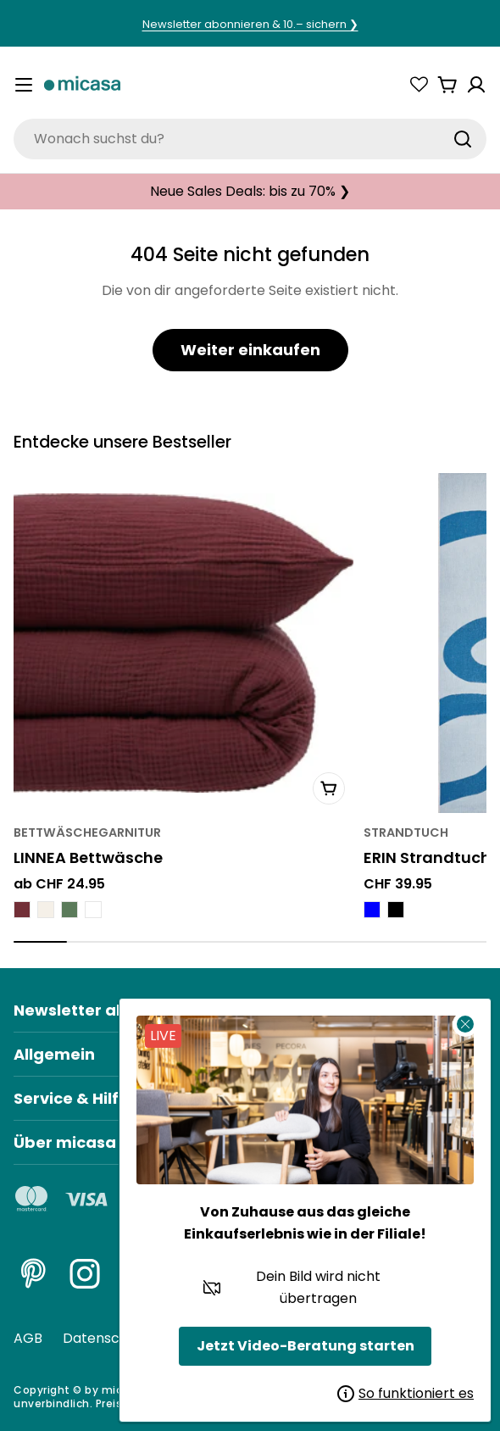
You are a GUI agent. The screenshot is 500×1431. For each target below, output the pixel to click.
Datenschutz (105, 1338)
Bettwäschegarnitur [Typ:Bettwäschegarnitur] (87, 833)
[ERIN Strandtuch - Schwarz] (395, 910)
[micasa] (82, 85)
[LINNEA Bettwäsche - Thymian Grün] (69, 910)
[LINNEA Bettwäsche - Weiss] (93, 910)
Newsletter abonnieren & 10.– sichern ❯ (250, 24)
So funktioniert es (405, 1393)
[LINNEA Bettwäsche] (183, 643)
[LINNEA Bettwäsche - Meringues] (45, 910)
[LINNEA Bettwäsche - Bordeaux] (22, 910)
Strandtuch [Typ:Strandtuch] (406, 833)
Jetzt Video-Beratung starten (305, 1346)
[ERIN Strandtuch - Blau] (372, 910)
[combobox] (250, 139)
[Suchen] (463, 139)
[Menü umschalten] (24, 84)
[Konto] (476, 85)
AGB (28, 1338)
